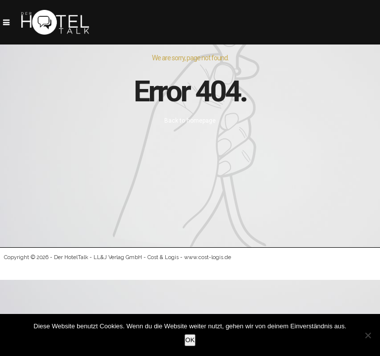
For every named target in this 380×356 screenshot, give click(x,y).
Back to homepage (190, 120)
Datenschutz (311, 268)
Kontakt (360, 268)
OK (190, 340)
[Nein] (368, 335)
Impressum (259, 268)
